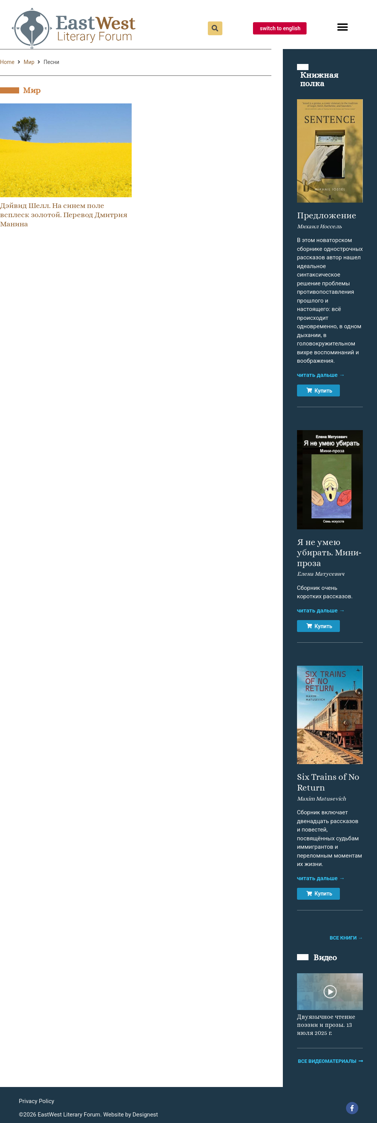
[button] (342, 27)
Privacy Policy (36, 1101)
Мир (29, 62)
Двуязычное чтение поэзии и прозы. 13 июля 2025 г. (326, 1024)
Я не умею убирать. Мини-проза (329, 552)
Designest (145, 1114)
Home (7, 62)
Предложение (326, 215)
